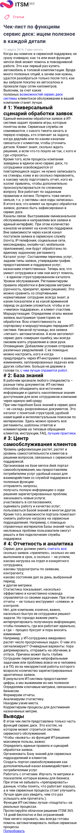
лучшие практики (62, 433)
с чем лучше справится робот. (44, 370)
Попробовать (14, 831)
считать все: (57, 549)
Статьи (18, 17)
